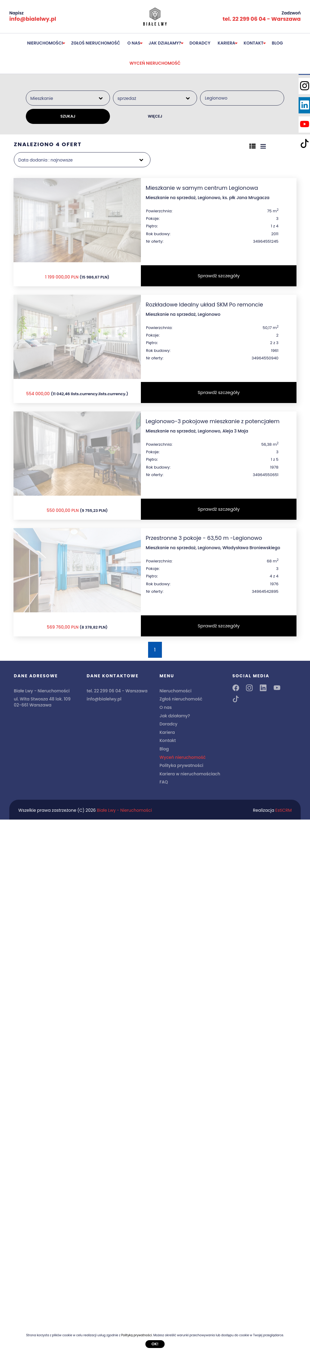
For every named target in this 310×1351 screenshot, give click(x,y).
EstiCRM (283, 810)
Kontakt (253, 43)
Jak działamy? (165, 43)
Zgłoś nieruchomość (95, 43)
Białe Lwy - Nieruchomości (124, 810)
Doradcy (200, 43)
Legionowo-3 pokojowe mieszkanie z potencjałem (213, 421)
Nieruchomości (45, 43)
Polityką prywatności (136, 1335)
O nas (133, 43)
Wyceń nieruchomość (155, 63)
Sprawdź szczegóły (219, 275)
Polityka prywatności (181, 765)
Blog (277, 43)
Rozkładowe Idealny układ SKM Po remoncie (204, 304)
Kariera (227, 43)
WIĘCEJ (155, 116)
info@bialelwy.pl (32, 19)
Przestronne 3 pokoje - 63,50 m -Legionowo (204, 538)
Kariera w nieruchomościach (190, 774)
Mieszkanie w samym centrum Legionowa (202, 188)
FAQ (164, 782)
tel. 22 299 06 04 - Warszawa (262, 19)
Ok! (154, 1344)
